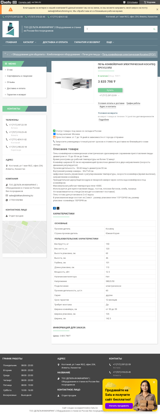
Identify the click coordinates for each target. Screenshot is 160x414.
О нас (10, 69)
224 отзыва (132, 2)
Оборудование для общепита (29, 54)
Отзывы (11, 82)
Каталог (28, 42)
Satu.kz (94, 408)
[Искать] (154, 29)
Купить (110, 90)
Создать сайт (24, 2)
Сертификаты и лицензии (19, 76)
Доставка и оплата (55, 42)
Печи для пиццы (91, 54)
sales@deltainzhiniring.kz (21, 195)
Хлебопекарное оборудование (63, 54)
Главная (11, 42)
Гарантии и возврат (16, 94)
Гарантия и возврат (87, 42)
